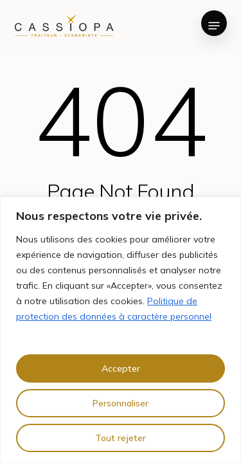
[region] (120, 330)
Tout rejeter (120, 438)
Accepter (121, 368)
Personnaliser (120, 403)
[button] (214, 25)
